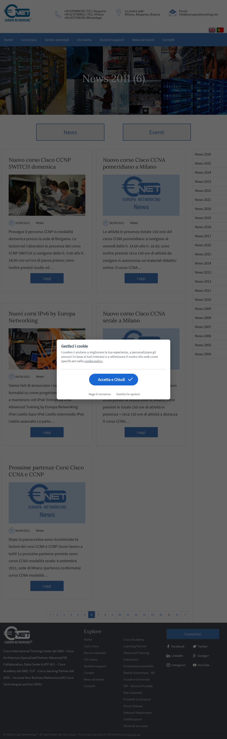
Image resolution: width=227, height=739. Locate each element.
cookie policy (93, 361)
